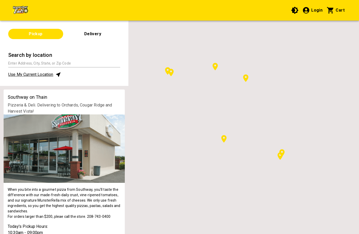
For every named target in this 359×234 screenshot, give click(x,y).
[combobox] (64, 63)
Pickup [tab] (36, 33)
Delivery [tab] (92, 33)
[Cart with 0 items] (336, 10)
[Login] (312, 10)
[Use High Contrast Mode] (294, 10)
